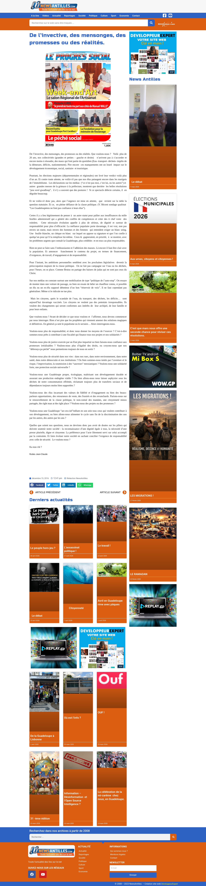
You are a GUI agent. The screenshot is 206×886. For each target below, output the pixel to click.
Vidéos (45, 15)
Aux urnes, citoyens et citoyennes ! (151, 259)
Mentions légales (118, 854)
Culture (104, 15)
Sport (113, 15)
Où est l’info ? (72, 717)
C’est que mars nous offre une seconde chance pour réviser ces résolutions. (150, 332)
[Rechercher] (151, 22)
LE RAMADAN (138, 574)
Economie (124, 15)
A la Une (35, 15)
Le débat (36, 615)
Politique (93, 15)
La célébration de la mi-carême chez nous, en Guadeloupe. (111, 795)
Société (82, 15)
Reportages (69, 15)
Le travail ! (104, 545)
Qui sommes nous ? (119, 851)
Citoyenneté (74, 608)
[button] (37, 485)
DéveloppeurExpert (169, 884)
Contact (136, 15)
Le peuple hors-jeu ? (42, 548)
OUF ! (101, 712)
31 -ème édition (40, 818)
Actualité (56, 15)
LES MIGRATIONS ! (142, 495)
